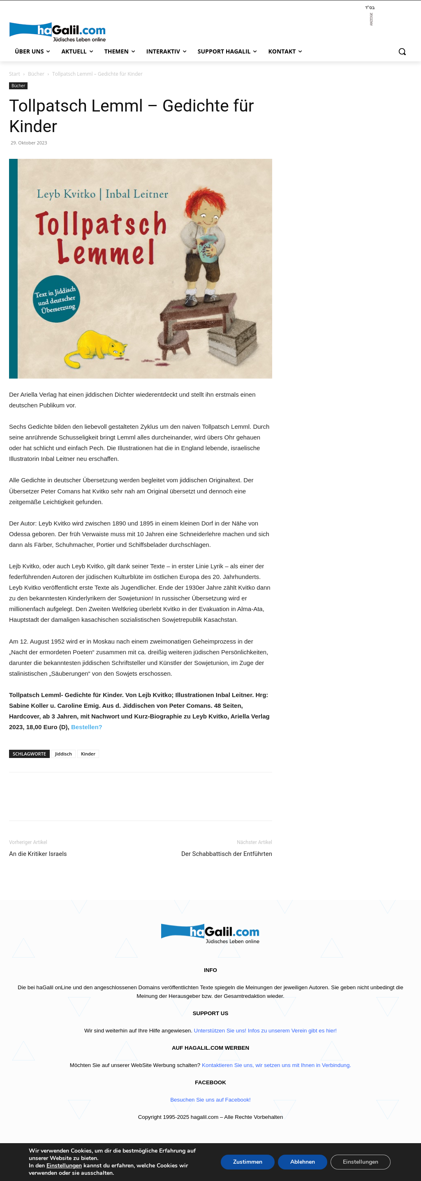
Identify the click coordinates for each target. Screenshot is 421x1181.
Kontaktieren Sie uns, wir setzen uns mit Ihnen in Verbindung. (276, 1065)
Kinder (88, 754)
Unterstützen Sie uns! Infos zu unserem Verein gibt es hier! (265, 1031)
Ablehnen (302, 1162)
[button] (402, 51)
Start (14, 73)
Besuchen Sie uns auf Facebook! (210, 1100)
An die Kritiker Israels (38, 854)
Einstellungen (64, 1165)
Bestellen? (86, 726)
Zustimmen (247, 1162)
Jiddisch (63, 754)
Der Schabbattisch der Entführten (226, 854)
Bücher (36, 73)
